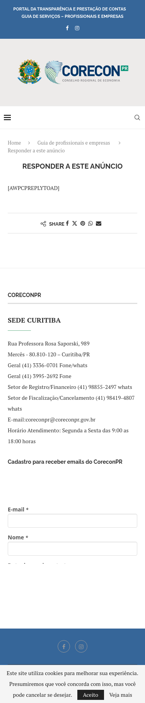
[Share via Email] (98, 223)
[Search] (137, 117)
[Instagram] (77, 27)
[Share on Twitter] (74, 223)
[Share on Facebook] (67, 223)
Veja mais (120, 695)
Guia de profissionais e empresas (74, 142)
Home (14, 142)
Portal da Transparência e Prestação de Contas (69, 9)
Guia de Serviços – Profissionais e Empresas (73, 16)
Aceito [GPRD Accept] (91, 694)
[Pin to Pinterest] (82, 223)
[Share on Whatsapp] (90, 223)
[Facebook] (67, 27)
